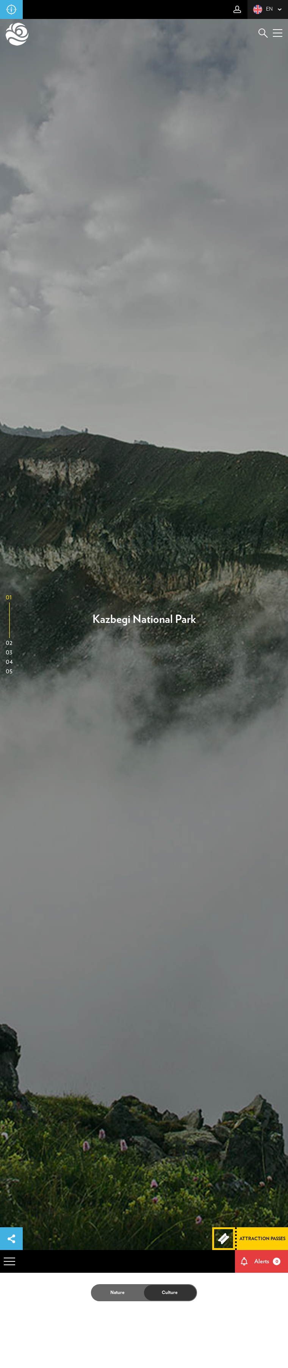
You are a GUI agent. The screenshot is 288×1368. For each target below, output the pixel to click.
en (263, 9)
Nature (117, 1292)
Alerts (267, 1261)
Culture (170, 1292)
